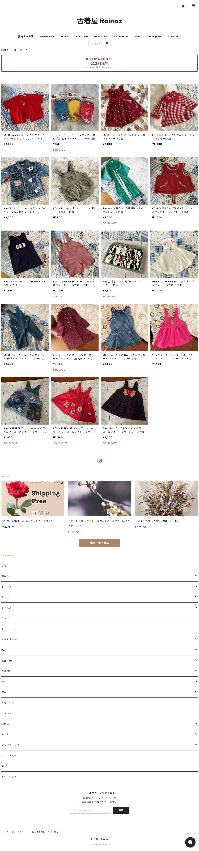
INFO (138, 36)
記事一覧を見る (99, 542)
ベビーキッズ (9, 702)
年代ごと (6, 724)
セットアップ (9, 629)
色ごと (5, 734)
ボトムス (6, 607)
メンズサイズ (9, 755)
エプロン (6, 713)
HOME (5, 50)
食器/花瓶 (7, 660)
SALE (4, 766)
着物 (4, 692)
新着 (4, 565)
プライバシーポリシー (15, 832)
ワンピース (7, 618)
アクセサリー (9, 639)
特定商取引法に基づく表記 (45, 832)
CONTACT (174, 36)
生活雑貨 (6, 671)
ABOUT (65, 36)
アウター (6, 597)
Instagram (155, 36)
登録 (121, 810)
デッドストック (10, 745)
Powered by (99, 844)
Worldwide (47, 36)
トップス (6, 586)
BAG (4, 650)
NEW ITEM (101, 36)
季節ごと (6, 576)
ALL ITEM (82, 36)
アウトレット (9, 776)
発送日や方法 (26, 36)
